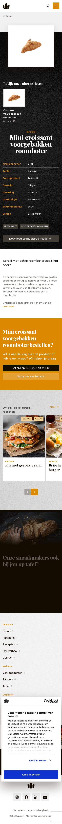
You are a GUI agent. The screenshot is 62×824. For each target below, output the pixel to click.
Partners (8, 679)
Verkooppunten (12, 672)
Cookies (29, 810)
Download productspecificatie (30, 238)
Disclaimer (18, 810)
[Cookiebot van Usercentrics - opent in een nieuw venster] (44, 701)
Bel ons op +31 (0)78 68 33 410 (31, 368)
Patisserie (9, 637)
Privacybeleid (42, 810)
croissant (8, 306)
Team (6, 685)
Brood (7, 630)
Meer (54, 409)
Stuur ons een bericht (30, 376)
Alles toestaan (31, 774)
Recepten (9, 644)
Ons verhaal (10, 650)
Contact (8, 657)
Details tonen (37, 760)
